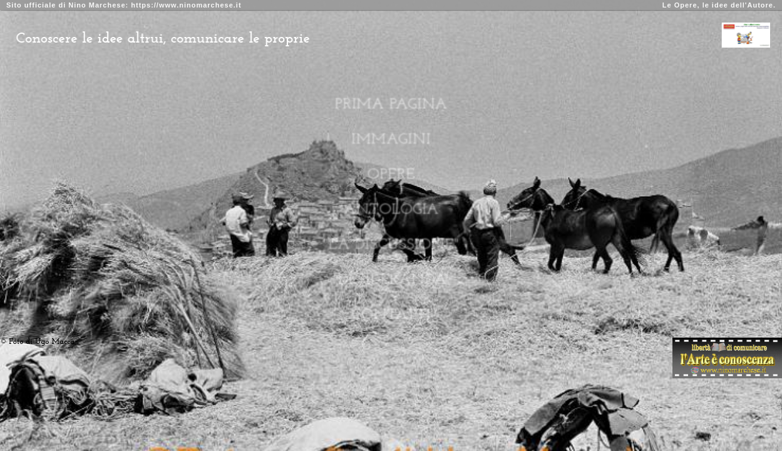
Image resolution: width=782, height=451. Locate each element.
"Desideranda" (390, 280)
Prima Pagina (391, 104)
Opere (391, 174)
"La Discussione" (391, 244)
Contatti (390, 315)
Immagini (391, 139)
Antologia (391, 209)
